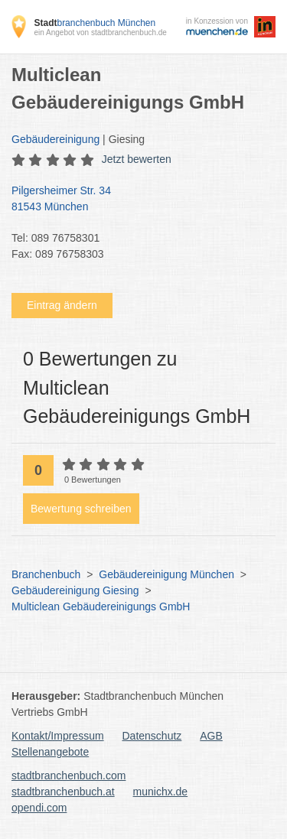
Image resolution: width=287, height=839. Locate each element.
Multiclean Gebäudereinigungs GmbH (100, 606)
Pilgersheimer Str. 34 (135, 199)
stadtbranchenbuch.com (68, 775)
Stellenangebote (50, 752)
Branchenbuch (45, 574)
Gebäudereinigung (55, 139)
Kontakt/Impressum (57, 736)
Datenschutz (152, 736)
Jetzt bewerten (136, 159)
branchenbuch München (94, 23)
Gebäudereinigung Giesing (75, 590)
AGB (211, 736)
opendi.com (39, 808)
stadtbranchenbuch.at (63, 791)
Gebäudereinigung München (166, 574)
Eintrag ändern (62, 305)
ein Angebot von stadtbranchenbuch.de (100, 32)
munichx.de (160, 791)
